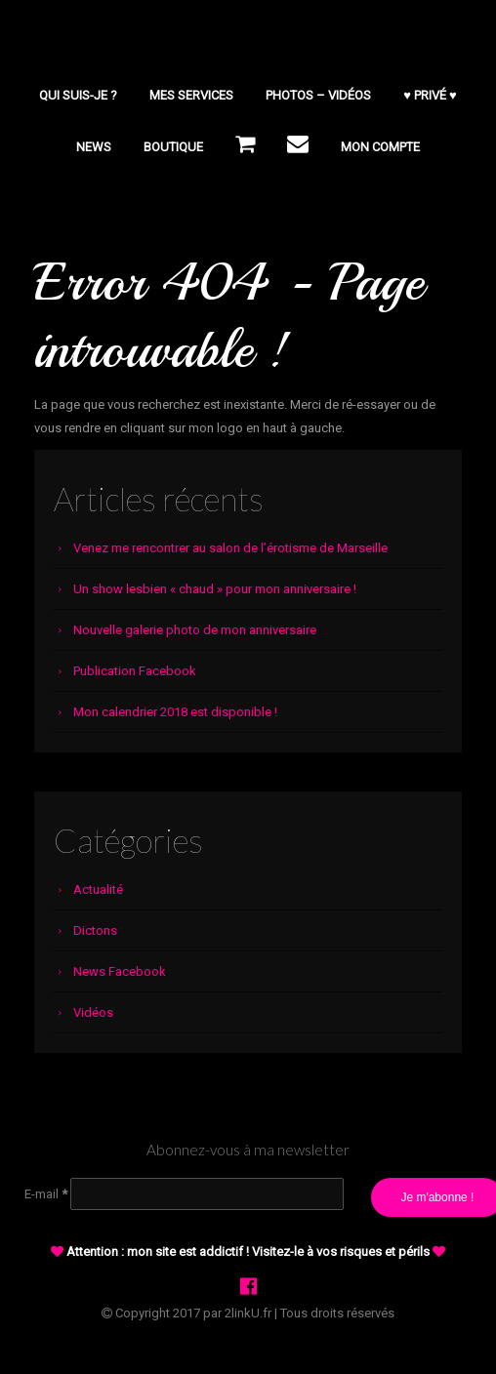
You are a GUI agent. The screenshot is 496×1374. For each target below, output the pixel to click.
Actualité (98, 889)
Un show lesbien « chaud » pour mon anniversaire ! (214, 589)
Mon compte (380, 147)
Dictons (95, 930)
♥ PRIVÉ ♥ (429, 95)
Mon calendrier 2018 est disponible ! (175, 712)
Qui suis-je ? (78, 95)
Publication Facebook (134, 671)
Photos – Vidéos (318, 95)
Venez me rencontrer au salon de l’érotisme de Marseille (230, 548)
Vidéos (93, 1012)
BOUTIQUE (173, 147)
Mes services (191, 95)
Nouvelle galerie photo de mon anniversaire (194, 630)
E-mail (45, 1194)
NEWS (93, 147)
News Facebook (119, 971)
